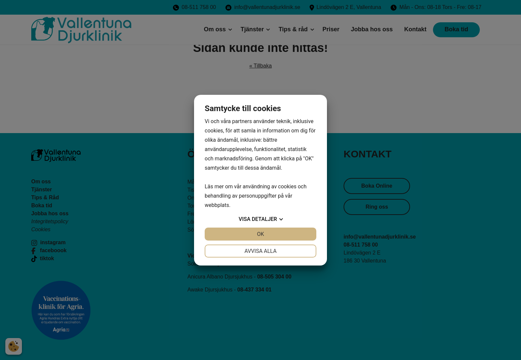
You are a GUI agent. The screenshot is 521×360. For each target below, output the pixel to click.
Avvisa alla (261, 251)
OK (260, 234)
